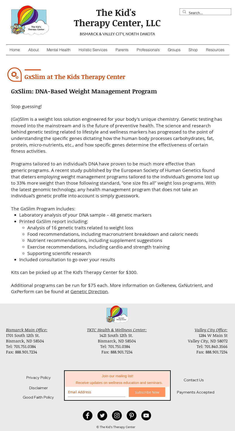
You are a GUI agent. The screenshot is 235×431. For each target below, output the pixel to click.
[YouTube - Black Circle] (146, 415)
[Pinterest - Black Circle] (131, 415)
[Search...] (205, 13)
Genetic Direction (89, 291)
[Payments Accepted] (195, 392)
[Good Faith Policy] (38, 397)
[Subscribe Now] (147, 392)
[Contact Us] (194, 380)
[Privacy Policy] (38, 377)
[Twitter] (102, 415)
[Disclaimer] (38, 388)
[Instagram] (117, 415)
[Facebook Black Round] (88, 415)
